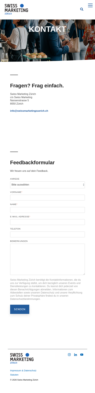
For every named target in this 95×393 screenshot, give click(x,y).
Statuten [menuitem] (14, 374)
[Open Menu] (89, 6)
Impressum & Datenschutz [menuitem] (23, 370)
